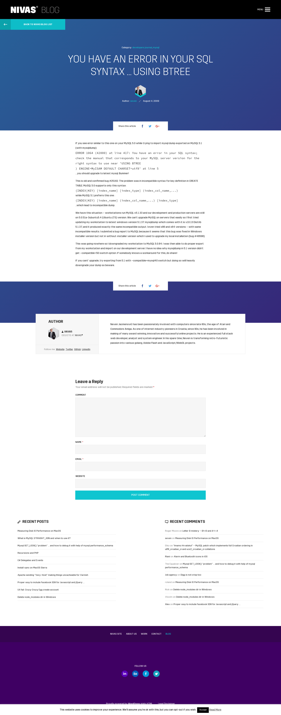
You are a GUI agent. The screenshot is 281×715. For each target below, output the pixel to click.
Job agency (171, 575)
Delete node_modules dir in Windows (37, 597)
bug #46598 (197, 236)
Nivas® (79, 335)
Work (144, 634)
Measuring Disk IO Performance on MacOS (39, 531)
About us (131, 634)
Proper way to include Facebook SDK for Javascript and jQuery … (51, 582)
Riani (167, 556)
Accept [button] (203, 710)
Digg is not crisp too (191, 575)
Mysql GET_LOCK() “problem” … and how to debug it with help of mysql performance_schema (65, 546)
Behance (135, 674)
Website (60, 349)
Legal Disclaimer (166, 704)
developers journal (142, 47)
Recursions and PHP (28, 553)
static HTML (140, 704)
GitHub (77, 349)
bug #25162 (111, 181)
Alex (167, 604)
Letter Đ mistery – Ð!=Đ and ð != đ (200, 531)
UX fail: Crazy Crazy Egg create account (38, 590)
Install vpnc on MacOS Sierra (32, 568)
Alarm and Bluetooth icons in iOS (191, 556)
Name (79, 442)
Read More (215, 710)
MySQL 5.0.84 (154, 244)
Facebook (146, 674)
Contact (156, 634)
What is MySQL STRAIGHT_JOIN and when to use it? (44, 538)
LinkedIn (86, 349)
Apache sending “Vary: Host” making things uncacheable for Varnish (53, 575)
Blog (168, 634)
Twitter (69, 349)
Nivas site (116, 634)
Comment (80, 395)
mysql (156, 47)
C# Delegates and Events (30, 560)
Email (79, 459)
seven (168, 538)
